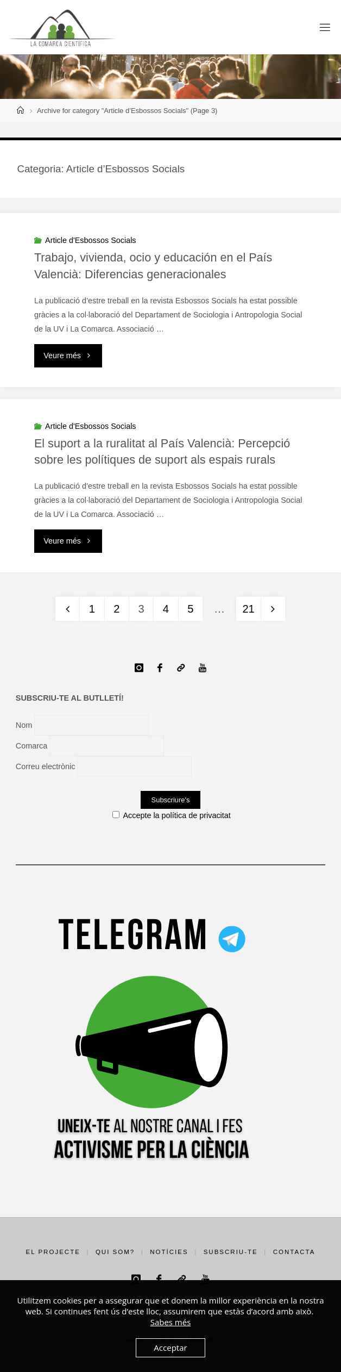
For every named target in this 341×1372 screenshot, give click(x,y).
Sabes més (170, 1322)
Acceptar (170, 1347)
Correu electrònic (45, 766)
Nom (24, 725)
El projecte (53, 1252)
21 (248, 609)
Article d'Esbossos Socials (90, 240)
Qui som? (115, 1252)
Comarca (31, 745)
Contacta (294, 1252)
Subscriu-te (231, 1252)
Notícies (169, 1252)
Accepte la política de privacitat (171, 815)
